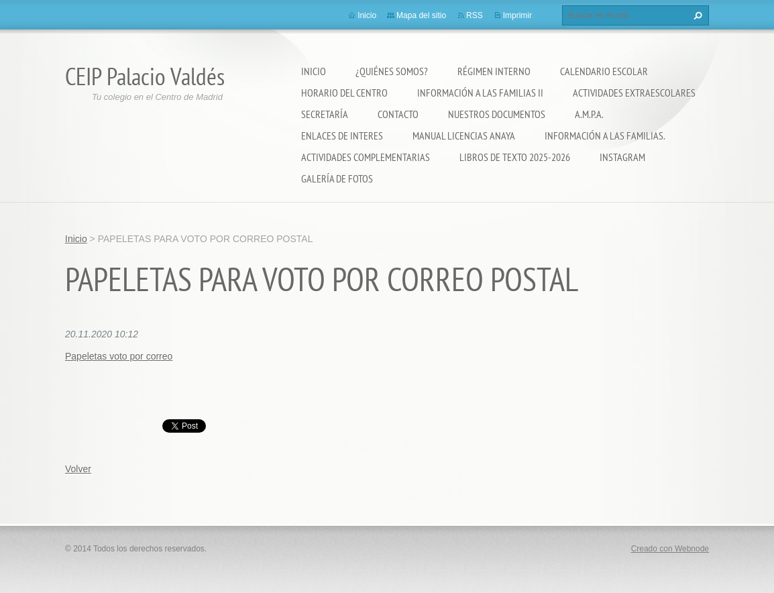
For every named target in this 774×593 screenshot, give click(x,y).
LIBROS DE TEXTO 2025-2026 (514, 157)
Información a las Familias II (480, 92)
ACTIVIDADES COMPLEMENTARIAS (365, 157)
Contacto (398, 114)
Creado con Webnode (670, 548)
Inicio (313, 71)
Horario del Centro (344, 92)
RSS (474, 15)
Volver (78, 469)
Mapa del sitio (421, 15)
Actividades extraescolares (634, 92)
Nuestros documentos (496, 114)
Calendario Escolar (604, 71)
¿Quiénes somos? (391, 71)
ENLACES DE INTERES (342, 135)
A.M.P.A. (589, 114)
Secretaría (324, 114)
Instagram (622, 157)
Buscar (696, 15)
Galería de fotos (337, 178)
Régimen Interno (494, 71)
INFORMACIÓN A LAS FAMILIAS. (605, 135)
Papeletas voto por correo (118, 356)
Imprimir (517, 15)
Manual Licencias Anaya (463, 135)
